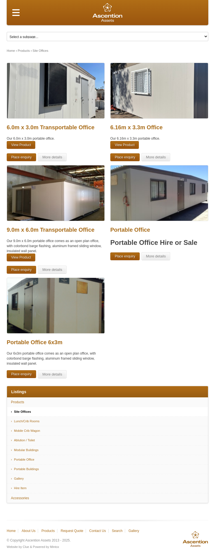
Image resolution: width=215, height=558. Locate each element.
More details (52, 157)
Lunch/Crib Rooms (26, 421)
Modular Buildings (26, 450)
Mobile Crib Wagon (27, 430)
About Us (28, 531)
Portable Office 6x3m (34, 342)
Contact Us (97, 531)
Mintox (54, 546)
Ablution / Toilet (24, 440)
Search (117, 531)
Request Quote (72, 531)
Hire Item (20, 488)
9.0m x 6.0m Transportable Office (50, 230)
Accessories (20, 498)
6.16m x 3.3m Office (136, 127)
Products (24, 50)
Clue (26, 546)
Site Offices (40, 50)
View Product (21, 145)
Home (11, 50)
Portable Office (130, 230)
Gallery (19, 478)
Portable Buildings (26, 469)
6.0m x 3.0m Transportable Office (50, 127)
